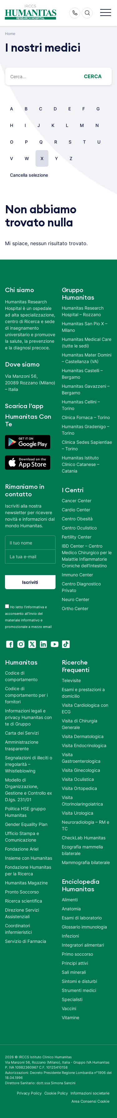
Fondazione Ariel (21, 849)
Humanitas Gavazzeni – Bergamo (86, 389)
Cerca (93, 76)
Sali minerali (74, 972)
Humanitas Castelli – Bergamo (82, 374)
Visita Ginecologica (81, 770)
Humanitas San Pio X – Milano (84, 327)
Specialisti (72, 999)
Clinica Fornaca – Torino (86, 417)
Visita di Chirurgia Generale (79, 724)
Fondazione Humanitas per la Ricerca (28, 870)
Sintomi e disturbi (79, 981)
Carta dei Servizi (22, 733)
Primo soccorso (77, 954)
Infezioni (70, 935)
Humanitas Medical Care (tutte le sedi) (86, 342)
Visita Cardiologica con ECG (85, 708)
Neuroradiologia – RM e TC (85, 825)
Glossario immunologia (84, 926)
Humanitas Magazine (26, 882)
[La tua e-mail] (30, 556)
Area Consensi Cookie (90, 1101)
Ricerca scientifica (23, 900)
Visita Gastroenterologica (81, 758)
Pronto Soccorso (22, 891)
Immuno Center (77, 574)
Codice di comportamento (21, 676)
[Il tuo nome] (30, 542)
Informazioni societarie (90, 1093)
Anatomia (71, 908)
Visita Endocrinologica (84, 745)
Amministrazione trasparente (21, 745)
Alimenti (70, 899)
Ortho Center (75, 608)
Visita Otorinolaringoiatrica (82, 801)
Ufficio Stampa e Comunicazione (22, 836)
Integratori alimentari (83, 945)
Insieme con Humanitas (28, 858)
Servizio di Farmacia (25, 941)
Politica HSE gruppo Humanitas (25, 812)
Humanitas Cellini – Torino (81, 405)
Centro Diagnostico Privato (81, 587)
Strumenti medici (79, 990)
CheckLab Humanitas (83, 837)
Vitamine (70, 1017)
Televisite (71, 680)
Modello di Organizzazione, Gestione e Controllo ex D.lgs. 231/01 (28, 789)
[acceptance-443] (7, 606)
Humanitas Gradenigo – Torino (85, 430)
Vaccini (69, 1008)
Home (10, 33)
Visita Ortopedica (79, 788)
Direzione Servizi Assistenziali (22, 913)
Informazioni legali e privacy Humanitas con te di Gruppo (28, 717)
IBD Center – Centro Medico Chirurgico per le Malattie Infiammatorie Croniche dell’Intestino (87, 555)
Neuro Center (75, 599)
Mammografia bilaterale (86, 862)
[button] (105, 13)
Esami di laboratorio (82, 917)
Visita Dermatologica (83, 736)
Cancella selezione (29, 175)
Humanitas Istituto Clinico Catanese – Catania (80, 464)
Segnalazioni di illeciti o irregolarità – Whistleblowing (28, 764)
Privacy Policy (29, 1093)
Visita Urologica (77, 813)
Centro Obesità (77, 518)
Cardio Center (76, 509)
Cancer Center (76, 500)
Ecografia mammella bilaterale (82, 850)
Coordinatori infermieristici (18, 929)
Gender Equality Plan (26, 824)
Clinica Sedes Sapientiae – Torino (87, 445)
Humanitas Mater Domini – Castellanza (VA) (86, 358)
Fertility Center (76, 536)
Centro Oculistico (79, 527)
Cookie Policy (56, 1093)
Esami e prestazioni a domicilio (83, 693)
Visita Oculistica (78, 779)
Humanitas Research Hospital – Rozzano (83, 311)
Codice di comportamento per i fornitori (26, 695)
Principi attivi (75, 963)
